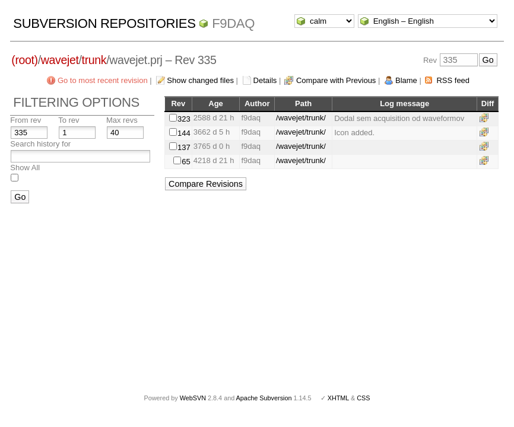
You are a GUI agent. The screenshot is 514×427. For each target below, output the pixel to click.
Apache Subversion (264, 397)
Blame (406, 80)
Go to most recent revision (103, 80)
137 (184, 147)
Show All (25, 167)
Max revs (122, 120)
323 (184, 118)
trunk (94, 59)
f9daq (233, 23)
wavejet (60, 59)
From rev (25, 120)
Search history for (40, 143)
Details (265, 80)
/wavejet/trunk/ (301, 117)
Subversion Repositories (104, 23)
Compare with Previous (336, 80)
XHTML (338, 397)
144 (184, 133)
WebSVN (193, 397)
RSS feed (452, 80)
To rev (68, 120)
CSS (363, 397)
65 (186, 161)
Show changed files (200, 80)
